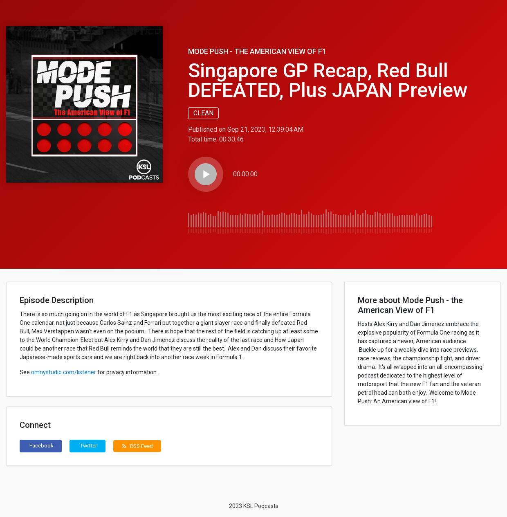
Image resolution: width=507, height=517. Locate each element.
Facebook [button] (41, 445)
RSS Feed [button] (137, 446)
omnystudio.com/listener (63, 372)
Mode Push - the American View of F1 (257, 51)
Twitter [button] (88, 445)
